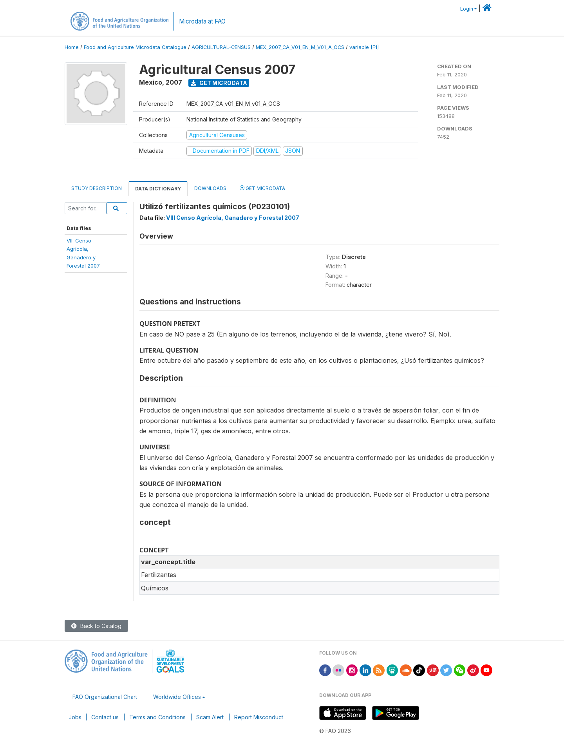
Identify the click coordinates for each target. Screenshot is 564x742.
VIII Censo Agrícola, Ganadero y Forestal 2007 (232, 217)
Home (72, 47)
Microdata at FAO (202, 21)
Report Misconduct (258, 717)
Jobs (75, 717)
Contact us (105, 717)
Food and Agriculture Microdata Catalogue (135, 47)
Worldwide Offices (177, 696)
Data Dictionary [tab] (158, 189)
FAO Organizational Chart (104, 696)
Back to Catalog (96, 626)
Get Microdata (219, 83)
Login (466, 9)
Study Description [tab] (96, 188)
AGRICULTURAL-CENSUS (221, 47)
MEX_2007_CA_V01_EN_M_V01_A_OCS (300, 47)
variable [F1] (364, 47)
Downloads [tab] (210, 188)
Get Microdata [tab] (262, 188)
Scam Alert (210, 717)
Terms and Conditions (157, 717)
